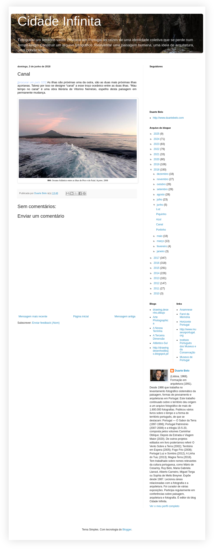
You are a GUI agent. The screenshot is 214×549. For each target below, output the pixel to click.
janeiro (161, 251)
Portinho (161, 229)
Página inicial (81, 316)
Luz (158, 209)
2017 (157, 257)
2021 (157, 154)
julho (160, 199)
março (161, 241)
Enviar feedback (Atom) (45, 322)
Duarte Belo (182, 370)
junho (160, 204)
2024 (157, 139)
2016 (157, 262)
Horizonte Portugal (185, 323)
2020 (157, 159)
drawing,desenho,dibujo (160, 311)
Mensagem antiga (125, 316)
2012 (157, 283)
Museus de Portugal (186, 359)
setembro (162, 189)
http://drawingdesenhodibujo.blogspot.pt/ (161, 351)
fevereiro (162, 246)
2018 (157, 169)
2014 (157, 273)
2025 (157, 133)
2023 (157, 144)
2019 (157, 164)
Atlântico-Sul (160, 343)
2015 (157, 267)
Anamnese (186, 309)
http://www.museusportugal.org (188, 332)
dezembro (163, 173)
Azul (158, 219)
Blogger (127, 529)
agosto (161, 194)
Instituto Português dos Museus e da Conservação (188, 346)
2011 (157, 288)
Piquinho (161, 214)
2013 (157, 278)
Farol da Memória (185, 316)
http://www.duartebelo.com (168, 117)
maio (160, 236)
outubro (161, 184)
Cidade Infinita (59, 21)
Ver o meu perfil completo (164, 506)
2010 (157, 293)
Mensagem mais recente (33, 316)
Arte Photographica (160, 320)
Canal (159, 224)
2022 (157, 149)
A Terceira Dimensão (159, 337)
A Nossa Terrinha (158, 330)
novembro (163, 179)
